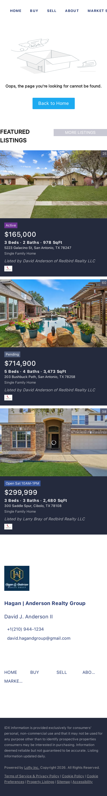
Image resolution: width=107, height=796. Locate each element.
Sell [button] (51, 11)
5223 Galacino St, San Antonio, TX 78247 (37, 248)
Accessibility (82, 782)
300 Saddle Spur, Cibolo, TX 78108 (33, 506)
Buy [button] (34, 11)
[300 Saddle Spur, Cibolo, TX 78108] (53, 442)
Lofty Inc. (31, 768)
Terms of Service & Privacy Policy (31, 776)
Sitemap (63, 782)
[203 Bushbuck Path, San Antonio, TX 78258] (53, 313)
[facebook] (10, 700)
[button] (12, 674)
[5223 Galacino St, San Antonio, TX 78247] (53, 184)
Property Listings (40, 782)
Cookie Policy (73, 776)
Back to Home (53, 103)
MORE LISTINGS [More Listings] (80, 132)
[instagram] (25, 700)
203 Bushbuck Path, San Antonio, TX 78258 (39, 377)
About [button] (72, 11)
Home (15, 11)
